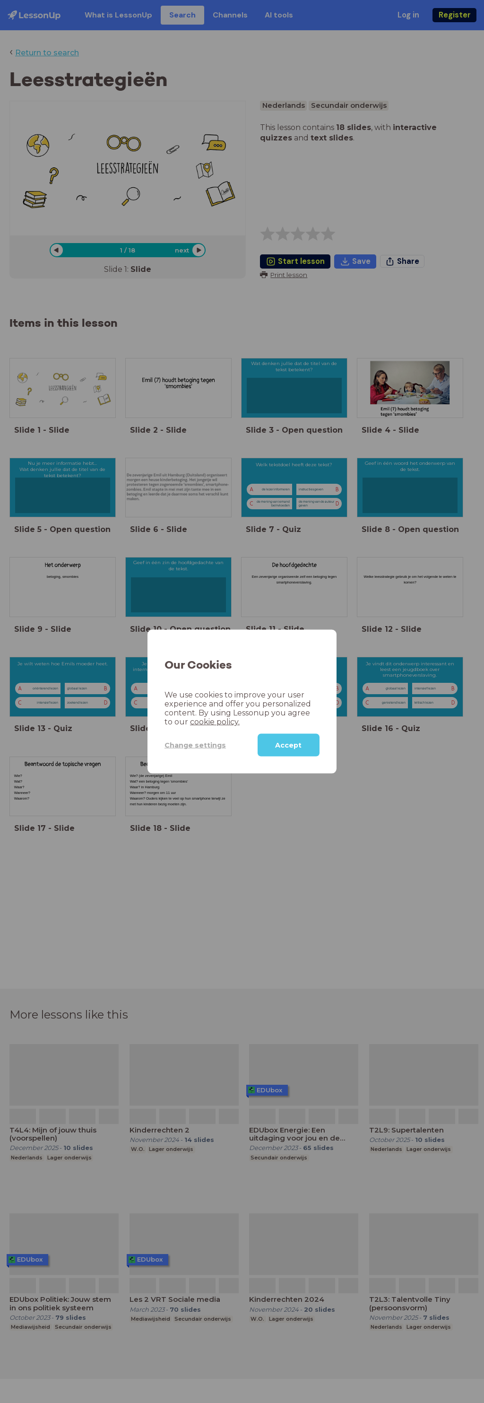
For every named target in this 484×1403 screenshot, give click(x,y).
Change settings (195, 745)
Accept (288, 745)
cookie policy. (215, 721)
